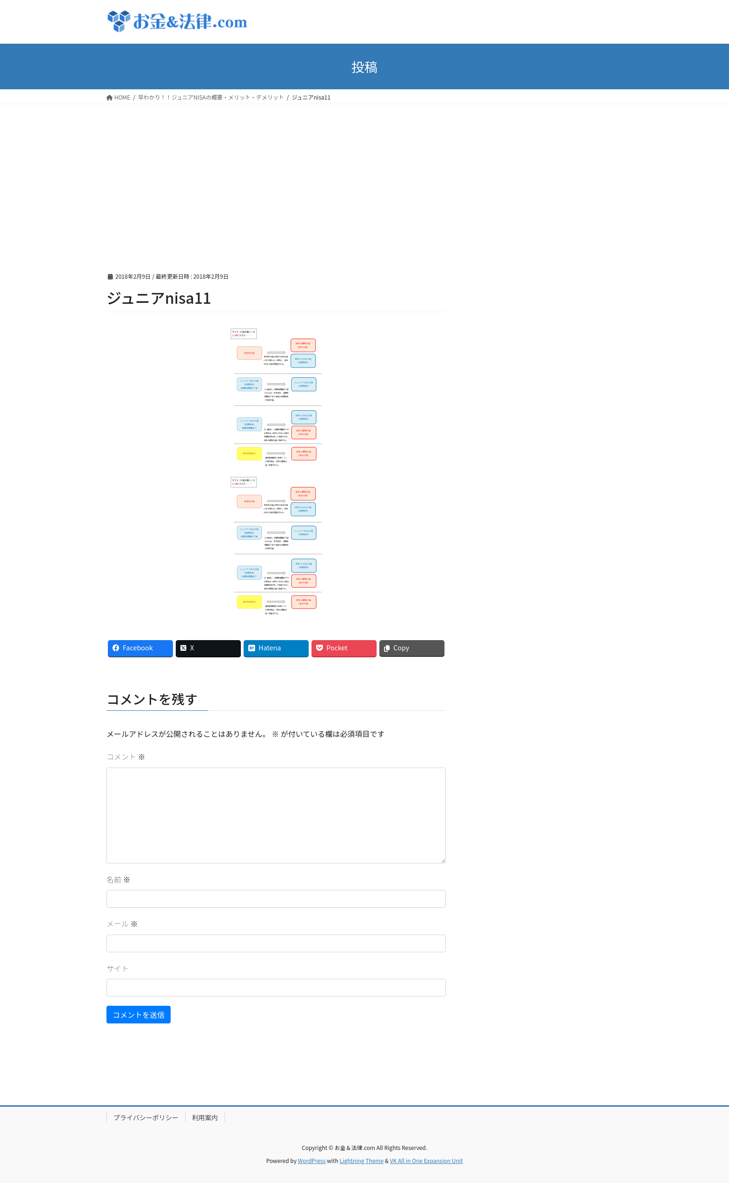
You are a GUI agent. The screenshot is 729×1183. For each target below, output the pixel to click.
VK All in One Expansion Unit (426, 1160)
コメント (126, 756)
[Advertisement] (364, 174)
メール (122, 923)
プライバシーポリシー (146, 1117)
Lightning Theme (361, 1160)
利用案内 (205, 1117)
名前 (118, 879)
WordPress (312, 1160)
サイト (117, 968)
